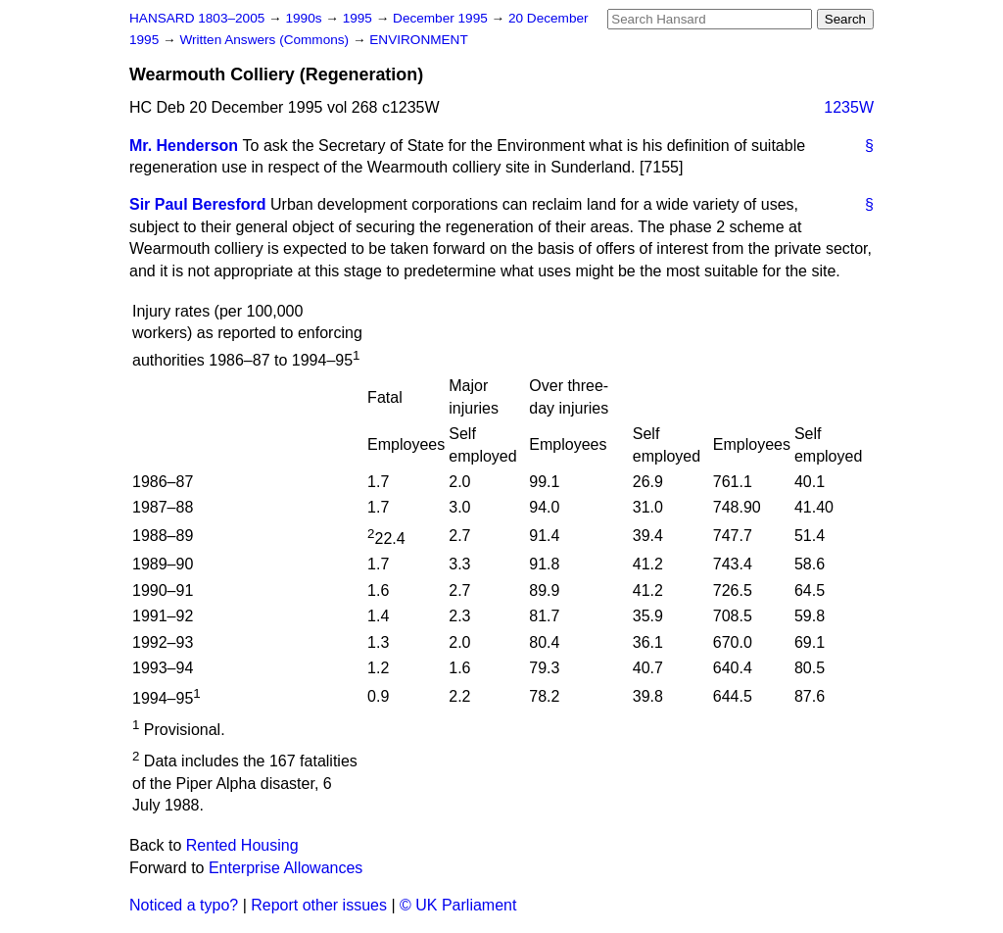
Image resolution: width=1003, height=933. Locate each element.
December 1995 (442, 18)
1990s (305, 18)
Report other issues (319, 905)
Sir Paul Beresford (197, 204)
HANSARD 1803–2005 (196, 18)
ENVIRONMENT (418, 39)
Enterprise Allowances (285, 867)
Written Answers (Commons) (266, 39)
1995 (359, 18)
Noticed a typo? (183, 905)
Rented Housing (242, 845)
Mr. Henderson (183, 145)
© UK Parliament (458, 905)
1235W (849, 107)
